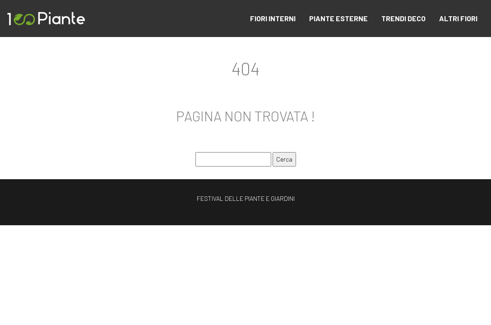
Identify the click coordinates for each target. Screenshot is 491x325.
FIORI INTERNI (273, 18)
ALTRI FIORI (458, 18)
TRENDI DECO (403, 18)
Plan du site (245, 231)
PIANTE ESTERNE (338, 18)
